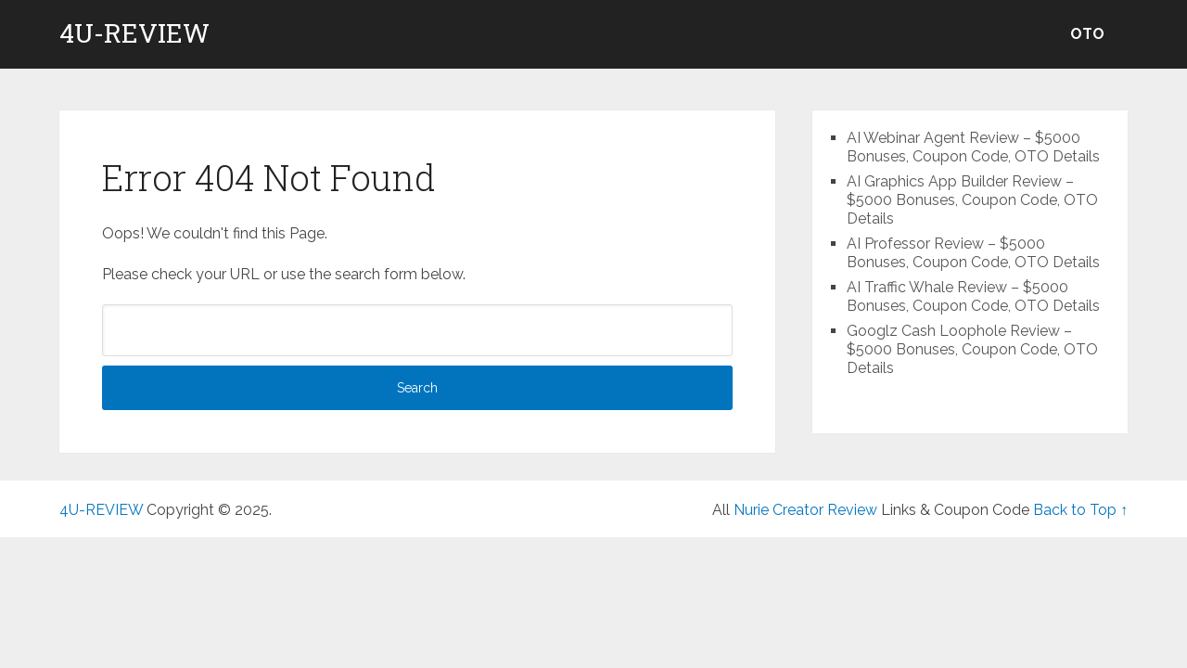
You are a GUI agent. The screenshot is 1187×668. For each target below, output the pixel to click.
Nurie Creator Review (805, 510)
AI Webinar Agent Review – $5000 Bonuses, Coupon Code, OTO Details (973, 147)
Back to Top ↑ (1080, 510)
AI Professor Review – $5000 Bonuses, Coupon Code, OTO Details (973, 253)
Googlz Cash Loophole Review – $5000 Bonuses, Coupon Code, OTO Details (972, 349)
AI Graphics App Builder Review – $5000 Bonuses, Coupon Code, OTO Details (972, 200)
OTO (1087, 34)
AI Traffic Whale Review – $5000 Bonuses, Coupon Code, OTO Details (973, 296)
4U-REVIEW (134, 33)
